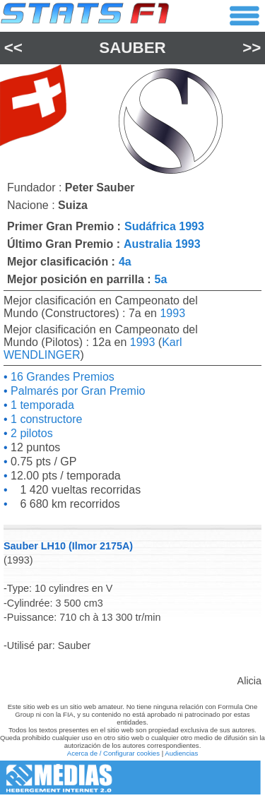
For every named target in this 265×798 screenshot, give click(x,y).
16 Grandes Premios (61, 377)
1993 (172, 313)
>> (251, 47)
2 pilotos (30, 433)
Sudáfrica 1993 (164, 226)
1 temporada (41, 405)
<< (13, 47)
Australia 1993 (162, 244)
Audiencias (181, 753)
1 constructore (45, 419)
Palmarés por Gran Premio (77, 391)
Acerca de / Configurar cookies (113, 753)
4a (125, 262)
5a (161, 279)
